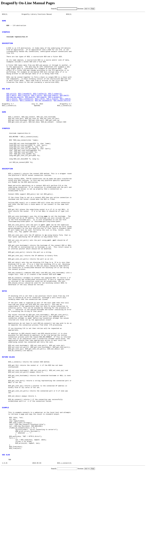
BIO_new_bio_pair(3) (15, 110)
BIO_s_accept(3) (55, 110)
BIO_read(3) (42, 110)
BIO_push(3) (30, 110)
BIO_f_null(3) (24, 108)
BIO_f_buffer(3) (40, 106)
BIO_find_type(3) (51, 108)
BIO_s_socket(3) (26, 114)
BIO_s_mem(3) (65, 112)
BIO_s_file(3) (52, 112)
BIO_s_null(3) (12, 114)
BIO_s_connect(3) (26, 112)
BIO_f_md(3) (11, 108)
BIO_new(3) (64, 108)
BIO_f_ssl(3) (36, 108)
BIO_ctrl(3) (11, 106)
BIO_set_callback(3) (43, 114)
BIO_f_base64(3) (24, 106)
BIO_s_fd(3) (40, 112)
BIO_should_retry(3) (62, 114)
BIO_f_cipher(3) (55, 106)
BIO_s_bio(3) (12, 112)
